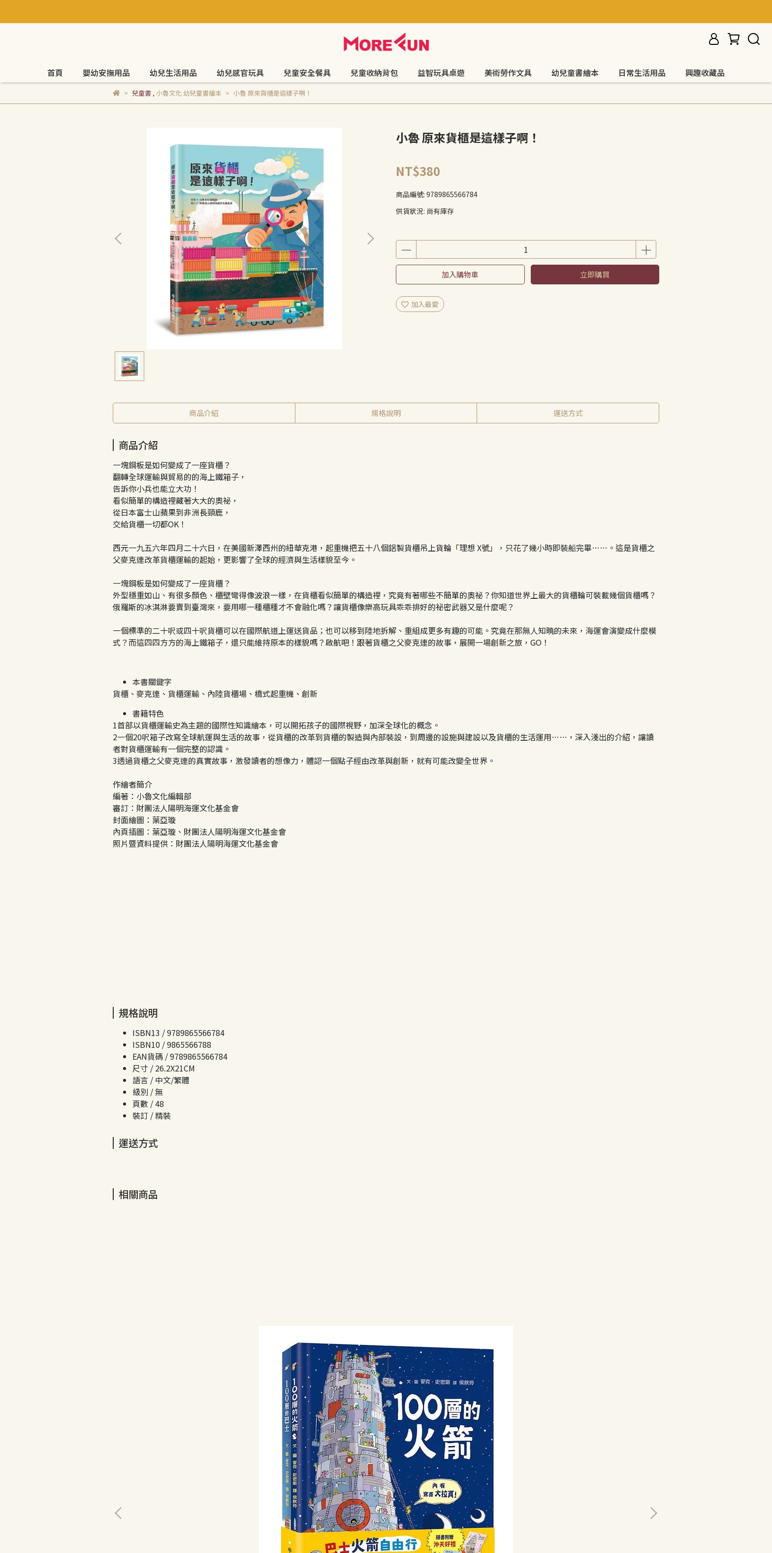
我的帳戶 (244, 1445)
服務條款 (205, 1445)
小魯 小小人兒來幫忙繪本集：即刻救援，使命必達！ (583, 1340)
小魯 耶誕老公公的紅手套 (309, 1336)
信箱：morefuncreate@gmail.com (169, 1491)
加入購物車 (460, 274)
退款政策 (126, 1445)
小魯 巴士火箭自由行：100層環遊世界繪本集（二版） (183, 1340)
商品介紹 (204, 413)
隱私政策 (166, 1445)
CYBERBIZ (346, 1528)
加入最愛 (420, 304)
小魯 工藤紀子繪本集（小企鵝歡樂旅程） (450, 1340)
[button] (370, 238)
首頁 (55, 72)
